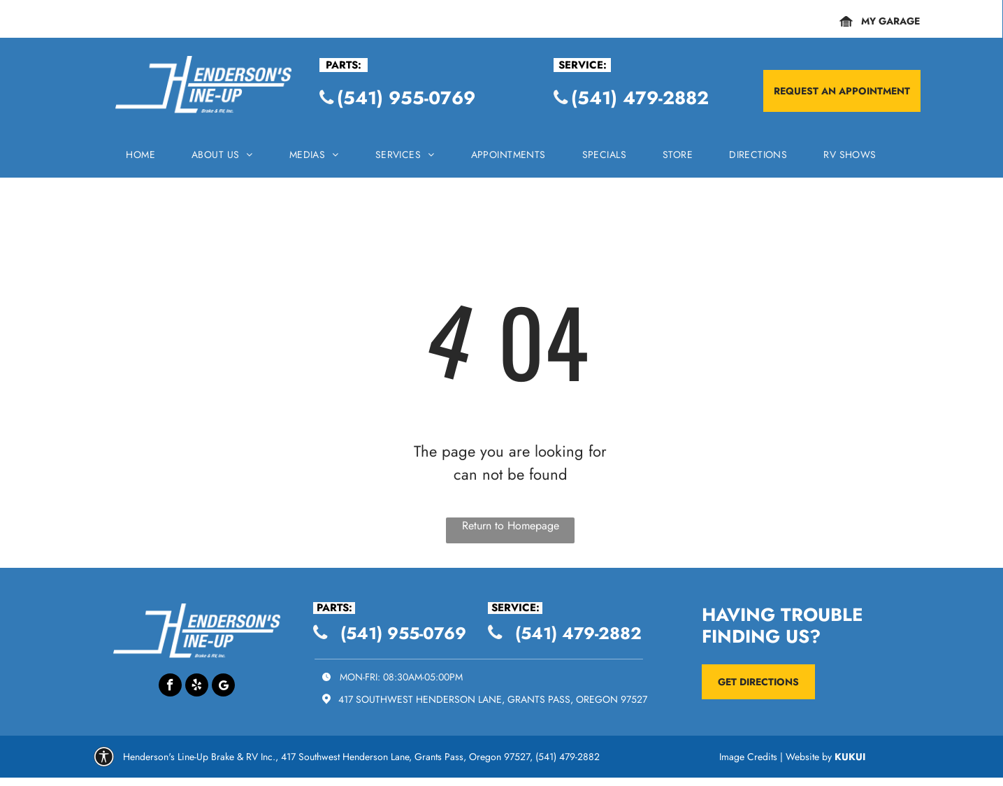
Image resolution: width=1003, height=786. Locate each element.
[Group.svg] (104, 763)
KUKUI (850, 757)
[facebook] (170, 686)
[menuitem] (140, 158)
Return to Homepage (510, 525)
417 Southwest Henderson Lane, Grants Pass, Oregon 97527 (492, 699)
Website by (809, 757)
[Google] (223, 686)
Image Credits (748, 757)
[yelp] (196, 686)
